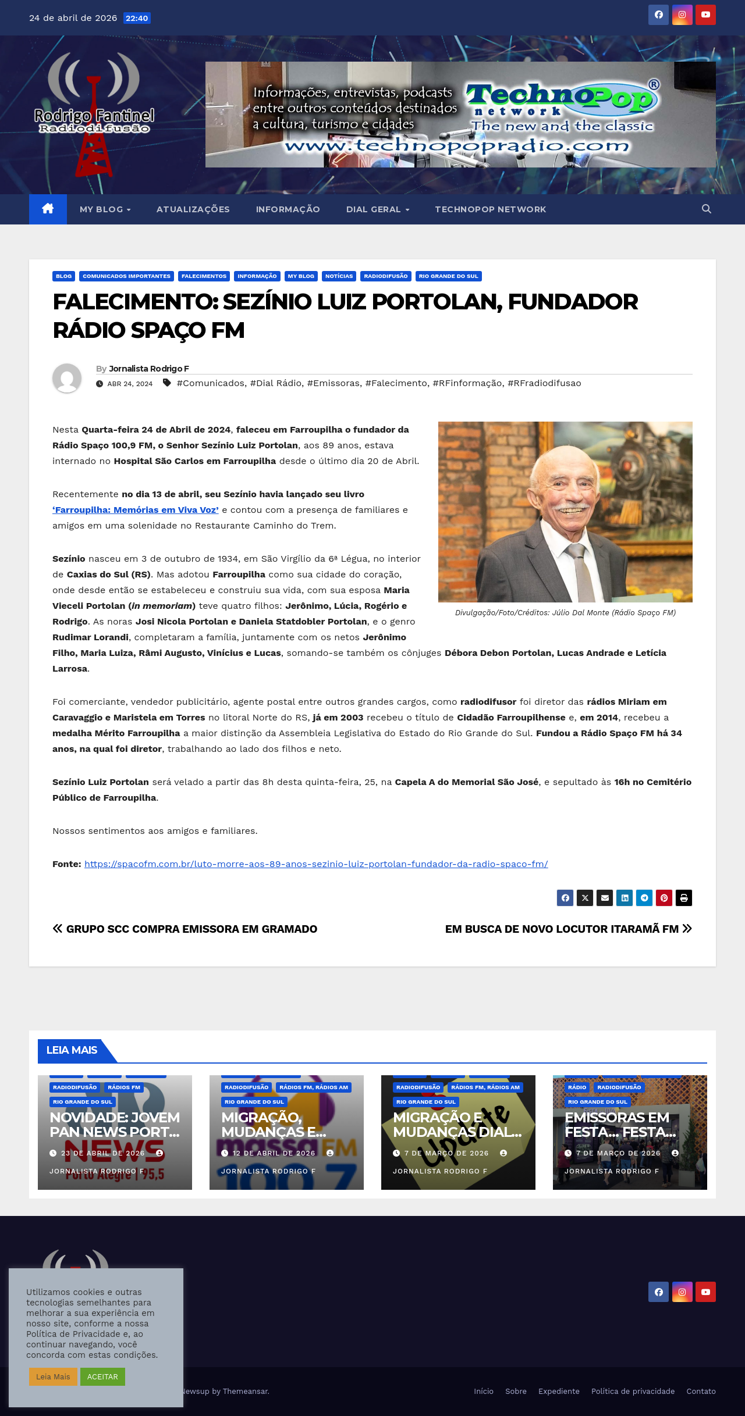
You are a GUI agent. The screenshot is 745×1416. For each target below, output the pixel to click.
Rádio (577, 1087)
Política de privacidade (633, 1391)
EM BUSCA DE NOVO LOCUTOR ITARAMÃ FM (569, 929)
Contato (701, 1391)
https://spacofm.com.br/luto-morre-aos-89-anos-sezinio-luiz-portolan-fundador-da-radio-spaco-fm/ (316, 863)
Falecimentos (204, 276)
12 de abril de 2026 (275, 1153)
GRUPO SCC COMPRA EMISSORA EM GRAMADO (184, 929)
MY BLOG (103, 209)
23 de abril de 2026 (104, 1153)
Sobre (516, 1391)
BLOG (64, 276)
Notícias (339, 276)
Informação (288, 209)
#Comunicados (210, 382)
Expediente (559, 1391)
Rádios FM (124, 1087)
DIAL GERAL (375, 209)
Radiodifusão (385, 276)
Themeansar (245, 1391)
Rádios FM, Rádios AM (313, 1087)
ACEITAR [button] (102, 1376)
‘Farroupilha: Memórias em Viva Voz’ (135, 509)
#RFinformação (467, 382)
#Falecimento (396, 382)
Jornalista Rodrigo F (149, 368)
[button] (706, 209)
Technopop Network (491, 209)
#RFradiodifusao (544, 382)
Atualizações (193, 209)
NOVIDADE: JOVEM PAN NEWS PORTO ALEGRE (114, 1132)
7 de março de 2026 (448, 1153)
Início (484, 1391)
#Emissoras (333, 382)
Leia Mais (53, 1376)
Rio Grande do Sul (448, 276)
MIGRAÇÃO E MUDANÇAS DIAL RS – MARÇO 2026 (452, 1132)
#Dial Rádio (275, 382)
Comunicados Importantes (127, 276)
